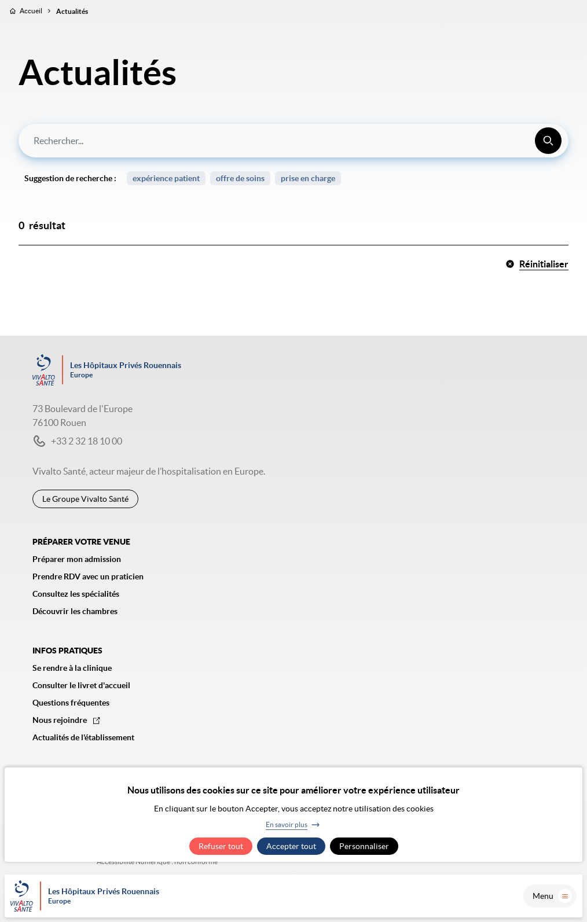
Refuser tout (221, 846)
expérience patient (166, 178)
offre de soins (240, 178)
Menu (552, 896)
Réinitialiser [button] (536, 264)
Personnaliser (364, 846)
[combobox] (293, 140)
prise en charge (308, 178)
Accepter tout (291, 846)
